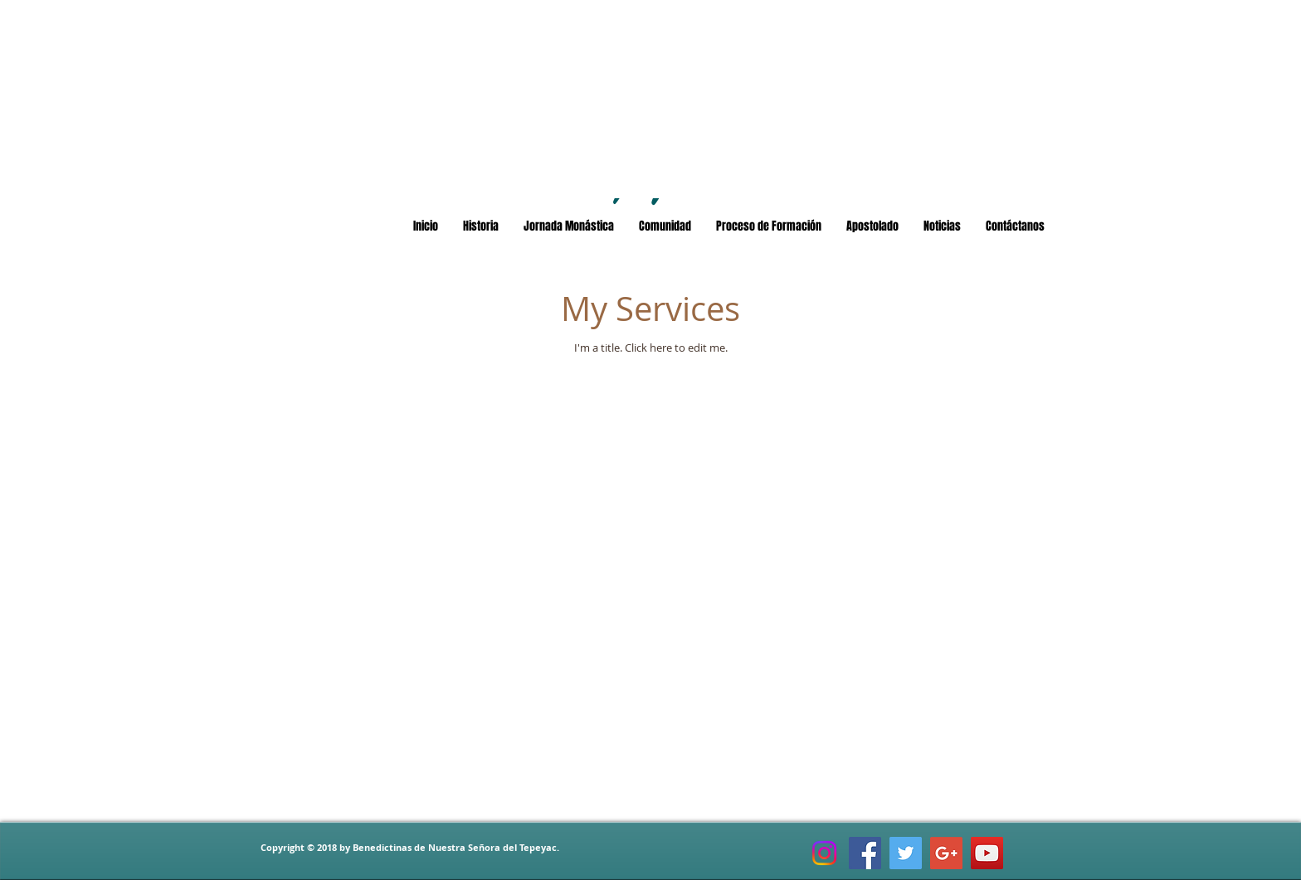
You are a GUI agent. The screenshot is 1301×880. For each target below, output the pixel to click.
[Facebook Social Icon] (865, 853)
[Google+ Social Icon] (946, 853)
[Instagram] (824, 853)
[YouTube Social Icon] (987, 853)
